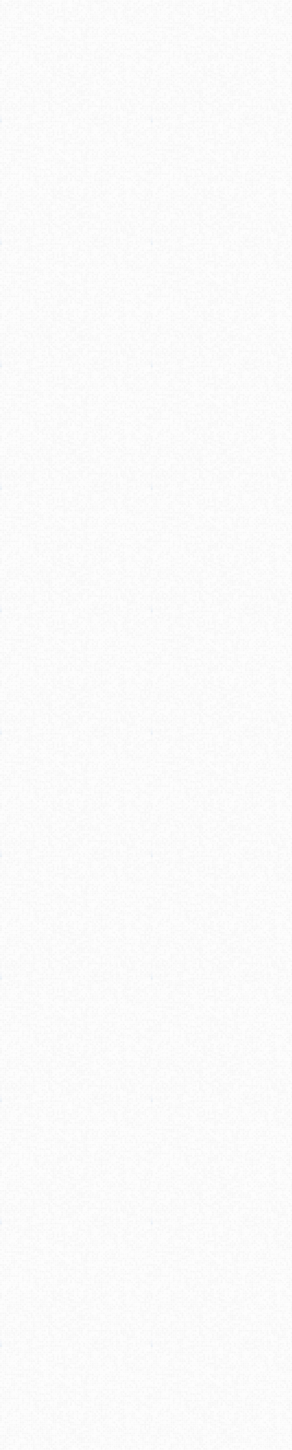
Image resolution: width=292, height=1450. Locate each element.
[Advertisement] (146, 120)
